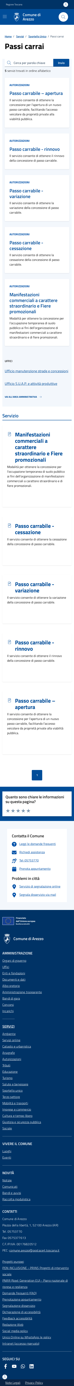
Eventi (6, 1157)
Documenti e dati (13, 979)
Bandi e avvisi (11, 1193)
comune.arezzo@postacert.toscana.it (34, 1250)
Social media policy (15, 1331)
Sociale (7, 1128)
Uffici (5, 966)
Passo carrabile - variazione (26, 193)
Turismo (7, 1078)
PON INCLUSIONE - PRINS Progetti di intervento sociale (35, 1271)
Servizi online (11, 1040)
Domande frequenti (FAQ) (19, 1293)
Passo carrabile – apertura (36, 93)
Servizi (20, 36)
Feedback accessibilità (17, 1318)
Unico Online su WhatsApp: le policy (26, 1337)
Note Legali (12, 1382)
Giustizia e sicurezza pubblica (21, 1122)
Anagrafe (8, 1052)
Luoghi (6, 1151)
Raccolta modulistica (16, 1199)
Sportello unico (12, 1090)
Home (8, 36)
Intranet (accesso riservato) (20, 1343)
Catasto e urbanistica (16, 1046)
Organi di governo (14, 960)
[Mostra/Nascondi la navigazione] (4, 16)
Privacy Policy (34, 1382)
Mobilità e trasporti (15, 1103)
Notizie (7, 1180)
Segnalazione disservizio (18, 1305)
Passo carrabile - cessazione (26, 245)
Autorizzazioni (19, 85)
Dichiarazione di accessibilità (21, 1312)
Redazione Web (12, 1324)
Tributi (6, 1065)
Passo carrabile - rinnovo (34, 149)
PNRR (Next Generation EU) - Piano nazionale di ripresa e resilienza (35, 1283)
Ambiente (9, 1033)
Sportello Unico (37, 36)
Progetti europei (13, 1261)
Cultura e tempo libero (17, 1115)
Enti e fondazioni (13, 973)
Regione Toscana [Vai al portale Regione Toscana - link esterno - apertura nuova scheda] (14, 4)
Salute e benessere (15, 1084)
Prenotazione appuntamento (21, 1299)
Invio (61, 62)
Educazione (10, 1071)
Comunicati (9, 1186)
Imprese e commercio (16, 1109)
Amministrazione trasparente (22, 992)
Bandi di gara (11, 998)
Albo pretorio (11, 985)
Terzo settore (11, 1096)
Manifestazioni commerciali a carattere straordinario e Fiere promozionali (33, 303)
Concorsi (8, 1004)
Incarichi (8, 1011)
